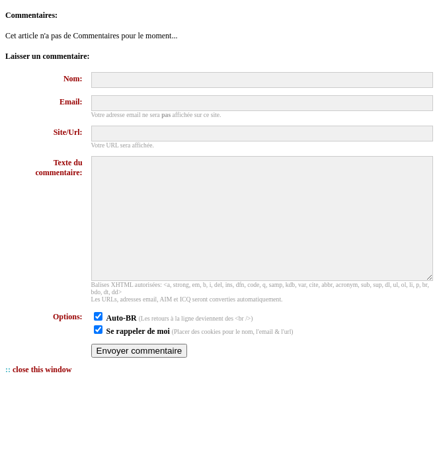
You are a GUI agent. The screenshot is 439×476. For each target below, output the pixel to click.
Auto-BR (121, 341)
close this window (42, 393)
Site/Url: (68, 132)
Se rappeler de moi (138, 355)
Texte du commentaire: (59, 167)
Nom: (73, 78)
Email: (71, 101)
